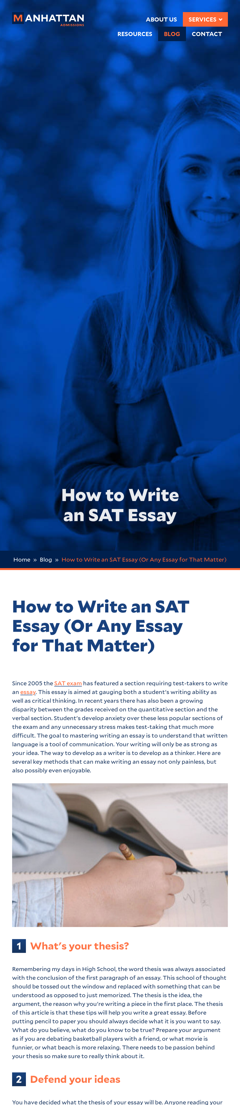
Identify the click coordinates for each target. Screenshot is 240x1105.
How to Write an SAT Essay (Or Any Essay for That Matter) (144, 559)
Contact (207, 34)
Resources (134, 34)
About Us (161, 19)
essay (28, 692)
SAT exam (68, 684)
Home (21, 559)
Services (203, 19)
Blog (172, 34)
